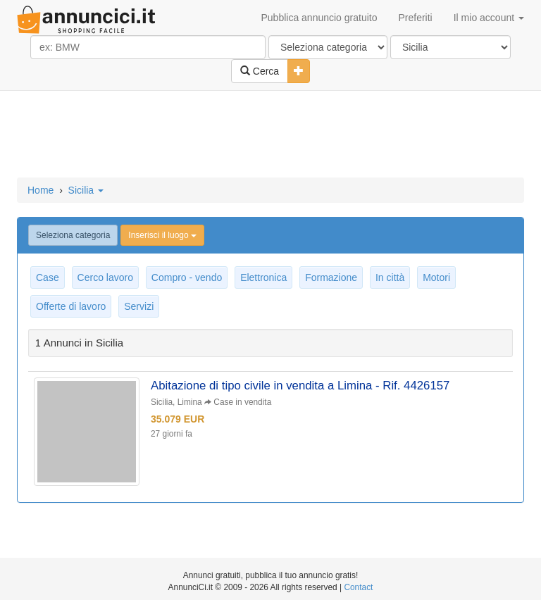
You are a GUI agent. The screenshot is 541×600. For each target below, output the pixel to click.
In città (389, 277)
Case (47, 277)
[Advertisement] (270, 135)
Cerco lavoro (105, 277)
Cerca (259, 71)
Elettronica (263, 277)
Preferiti (416, 17)
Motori (436, 277)
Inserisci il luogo (162, 235)
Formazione (331, 277)
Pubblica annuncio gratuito (319, 17)
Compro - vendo (186, 277)
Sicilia (86, 190)
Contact (358, 587)
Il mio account (489, 17)
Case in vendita (242, 402)
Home (40, 190)
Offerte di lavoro (71, 306)
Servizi (139, 306)
